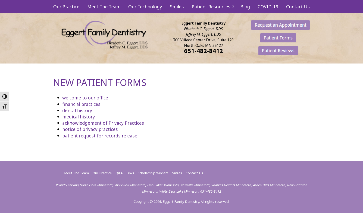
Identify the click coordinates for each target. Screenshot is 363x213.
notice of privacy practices (90, 129)
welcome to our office (85, 98)
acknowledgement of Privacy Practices (103, 123)
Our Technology (145, 6)
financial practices (81, 104)
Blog (245, 6)
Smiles (177, 6)
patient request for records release (99, 136)
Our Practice (66, 6)
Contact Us (298, 6)
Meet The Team (104, 6)
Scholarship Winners (153, 173)
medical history (78, 117)
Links (130, 173)
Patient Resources (212, 6)
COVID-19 (268, 6)
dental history (77, 110)
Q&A (119, 173)
